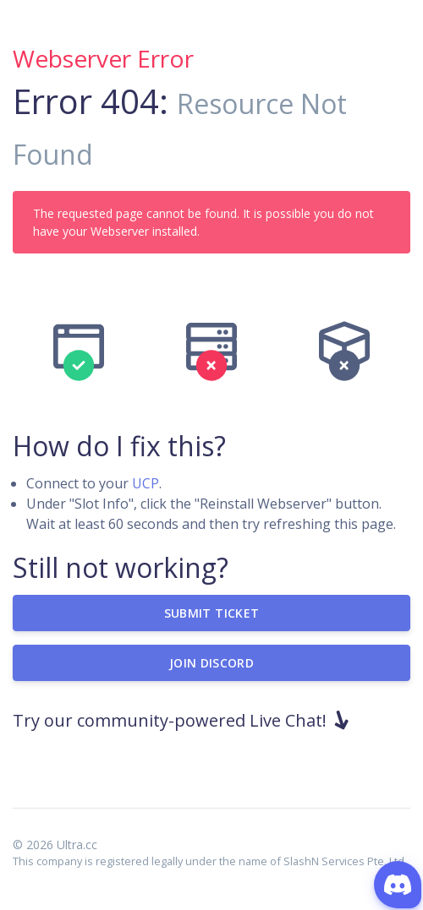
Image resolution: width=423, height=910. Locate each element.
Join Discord (211, 663)
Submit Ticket (212, 613)
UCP (145, 483)
